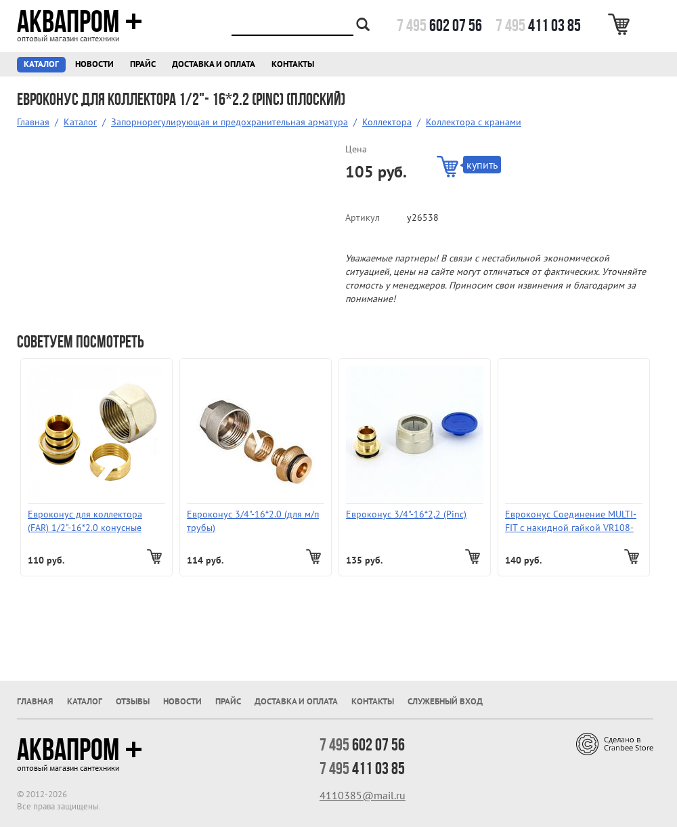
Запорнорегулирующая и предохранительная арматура (229, 122)
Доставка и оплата (213, 64)
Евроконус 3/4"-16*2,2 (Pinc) (406, 514)
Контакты (292, 64)
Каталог (41, 64)
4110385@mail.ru (363, 795)
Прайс (143, 64)
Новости (94, 64)
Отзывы (133, 701)
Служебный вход (445, 701)
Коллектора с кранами (473, 122)
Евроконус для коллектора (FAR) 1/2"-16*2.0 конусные (85, 521)
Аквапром (79, 22)
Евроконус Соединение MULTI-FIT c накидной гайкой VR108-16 (570, 521)
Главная (33, 122)
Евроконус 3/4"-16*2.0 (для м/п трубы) (253, 521)
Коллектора (387, 122)
